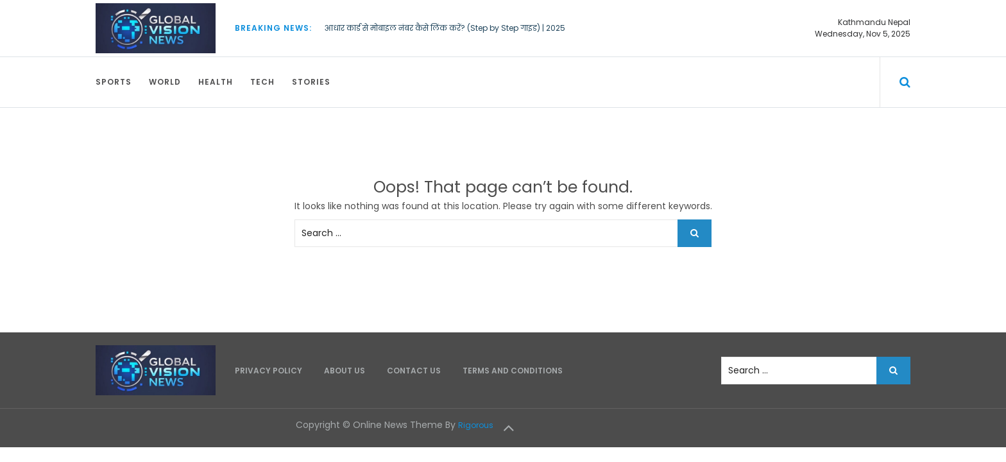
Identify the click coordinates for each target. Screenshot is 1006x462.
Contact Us (414, 370)
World (165, 81)
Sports (114, 81)
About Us (344, 370)
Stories (311, 81)
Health (215, 81)
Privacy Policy (268, 370)
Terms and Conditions (513, 370)
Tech (262, 81)
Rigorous (475, 425)
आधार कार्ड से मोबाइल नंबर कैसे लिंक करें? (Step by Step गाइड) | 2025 (445, 27)
